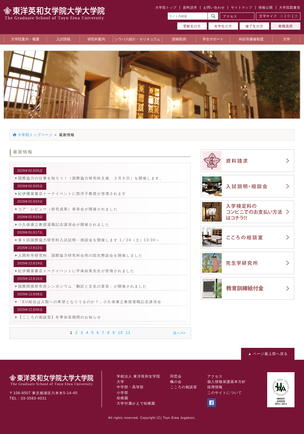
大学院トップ (166, 7)
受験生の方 (192, 26)
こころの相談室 (183, 387)
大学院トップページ (35, 135)
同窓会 (176, 376)
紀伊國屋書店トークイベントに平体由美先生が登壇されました (76, 271)
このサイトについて (224, 393)
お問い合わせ (214, 7)
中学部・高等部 (130, 387)
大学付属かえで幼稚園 (136, 403)
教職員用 (285, 26)
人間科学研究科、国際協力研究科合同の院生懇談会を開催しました (80, 255)
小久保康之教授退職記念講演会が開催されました (64, 224)
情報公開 (266, 7)
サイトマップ (241, 7)
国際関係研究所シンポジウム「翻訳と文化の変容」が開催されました (82, 286)
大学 (120, 382)
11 (128, 333)
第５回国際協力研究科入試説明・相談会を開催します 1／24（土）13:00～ (89, 240)
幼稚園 (122, 398)
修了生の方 (254, 26)
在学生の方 (223, 26)
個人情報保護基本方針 (226, 382)
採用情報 (215, 387)
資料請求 (190, 7)
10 (120, 333)
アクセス (230, 16)
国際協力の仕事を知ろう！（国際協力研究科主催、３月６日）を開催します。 (91, 178)
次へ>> (179, 333)
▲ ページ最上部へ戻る (268, 354)
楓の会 (176, 382)
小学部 (122, 393)
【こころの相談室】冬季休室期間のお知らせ (59, 317)
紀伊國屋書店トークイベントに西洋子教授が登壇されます (72, 194)
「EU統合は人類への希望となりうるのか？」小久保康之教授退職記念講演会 (90, 302)
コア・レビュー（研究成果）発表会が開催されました (68, 209)
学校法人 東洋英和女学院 (138, 376)
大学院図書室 (289, 7)
